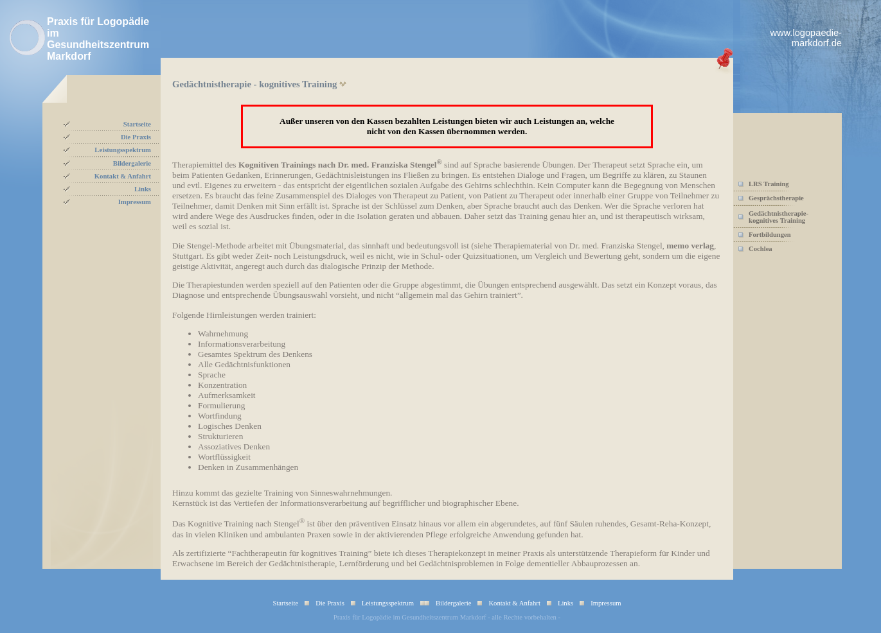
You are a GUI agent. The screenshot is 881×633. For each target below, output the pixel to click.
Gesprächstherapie (776, 198)
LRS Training (769, 183)
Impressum (134, 201)
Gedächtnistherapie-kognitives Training (778, 217)
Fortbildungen (770, 234)
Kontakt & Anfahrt (122, 176)
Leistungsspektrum (122, 149)
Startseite (137, 124)
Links (142, 189)
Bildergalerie (132, 163)
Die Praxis (136, 137)
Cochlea (760, 248)
